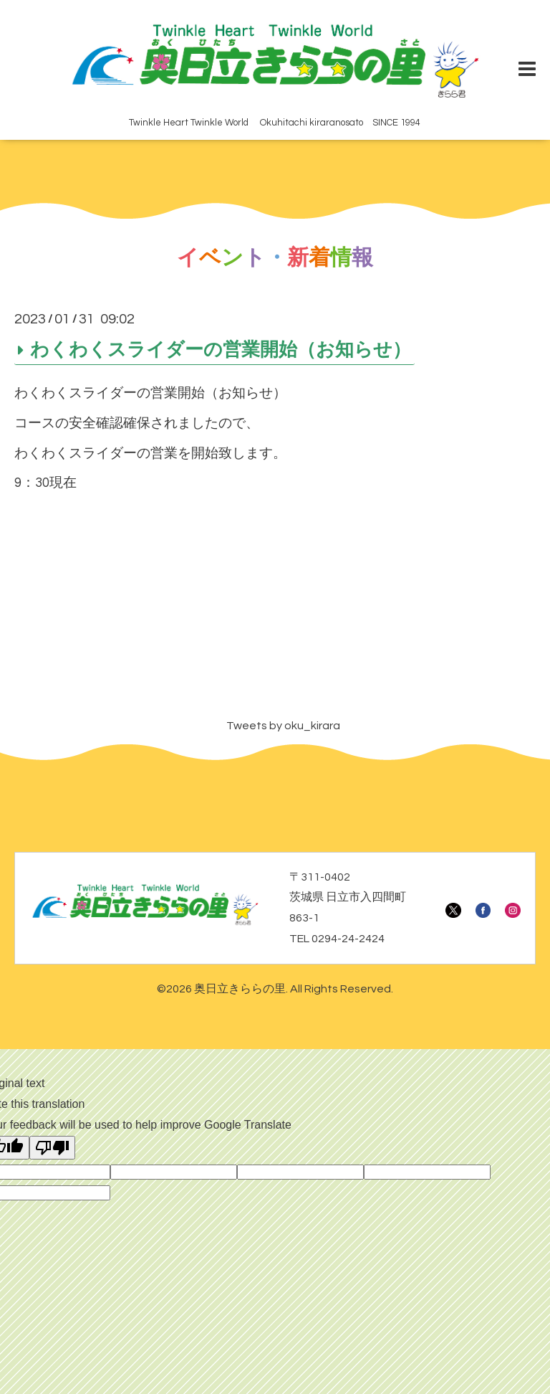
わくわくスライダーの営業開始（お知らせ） (220, 350)
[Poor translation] (52, 1148)
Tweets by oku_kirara (283, 725)
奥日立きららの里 (240, 989)
